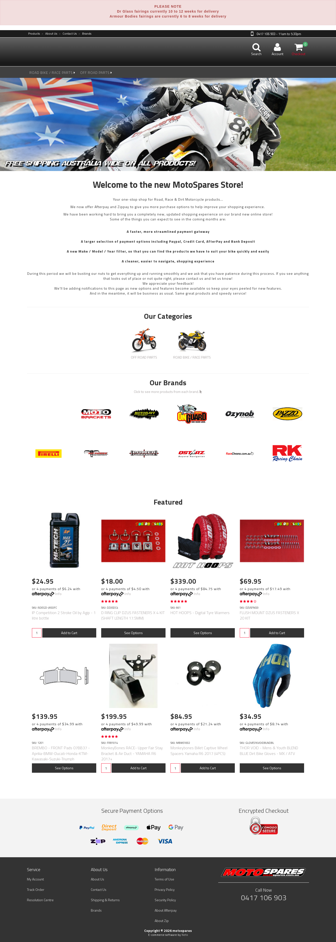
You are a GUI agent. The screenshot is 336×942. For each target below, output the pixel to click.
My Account (35, 879)
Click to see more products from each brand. (168, 391)
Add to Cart (69, 632)
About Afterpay (166, 910)
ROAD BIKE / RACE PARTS (52, 72)
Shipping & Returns (105, 899)
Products (34, 34)
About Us (49, 34)
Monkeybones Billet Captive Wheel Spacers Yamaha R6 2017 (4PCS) (198, 750)
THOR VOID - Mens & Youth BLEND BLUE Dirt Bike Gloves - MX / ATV (269, 750)
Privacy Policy (165, 889)
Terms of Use (164, 879)
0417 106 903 (264, 897)
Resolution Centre (40, 899)
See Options (133, 632)
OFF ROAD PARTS (96, 72)
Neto (185, 935)
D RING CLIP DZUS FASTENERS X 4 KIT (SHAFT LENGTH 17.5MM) (133, 615)
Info (58, 593)
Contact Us (68, 34)
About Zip (162, 920)
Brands (84, 34)
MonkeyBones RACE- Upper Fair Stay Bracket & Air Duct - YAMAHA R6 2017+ (132, 753)
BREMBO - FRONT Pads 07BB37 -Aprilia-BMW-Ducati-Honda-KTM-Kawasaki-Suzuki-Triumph (61, 753)
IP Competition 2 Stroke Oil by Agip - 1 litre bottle (64, 615)
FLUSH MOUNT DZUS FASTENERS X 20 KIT (269, 615)
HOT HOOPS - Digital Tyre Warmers (200, 613)
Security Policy (165, 899)
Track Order (35, 889)
